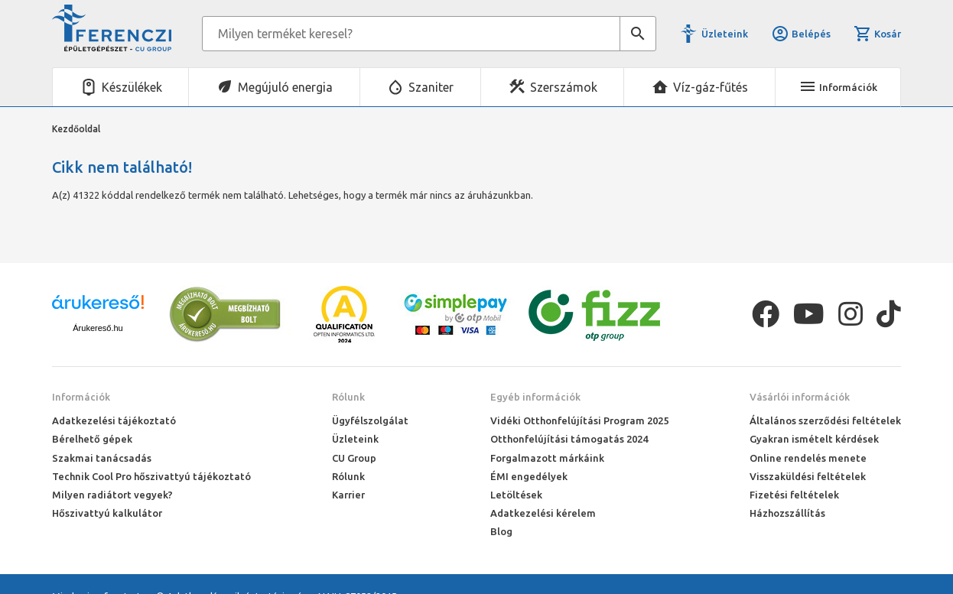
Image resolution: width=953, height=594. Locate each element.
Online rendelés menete (808, 458)
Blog (501, 531)
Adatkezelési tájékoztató (114, 420)
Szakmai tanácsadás (101, 458)
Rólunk (348, 396)
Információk (81, 396)
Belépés (801, 33)
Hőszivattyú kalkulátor (107, 513)
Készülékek (132, 87)
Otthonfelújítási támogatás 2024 (569, 438)
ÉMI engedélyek (529, 476)
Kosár (877, 33)
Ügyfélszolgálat (370, 420)
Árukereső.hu (97, 328)
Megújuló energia (285, 87)
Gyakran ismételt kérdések (814, 438)
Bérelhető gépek (92, 438)
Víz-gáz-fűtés (710, 87)
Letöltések (516, 494)
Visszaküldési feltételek (808, 476)
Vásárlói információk (800, 396)
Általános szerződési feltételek (825, 420)
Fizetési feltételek (794, 494)
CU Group (354, 458)
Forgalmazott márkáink (547, 458)
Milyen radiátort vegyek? (112, 494)
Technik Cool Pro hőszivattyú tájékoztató (151, 476)
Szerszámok (563, 87)
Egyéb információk (535, 396)
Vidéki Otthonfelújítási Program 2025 (579, 420)
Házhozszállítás (787, 513)
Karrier (348, 494)
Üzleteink (724, 33)
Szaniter (431, 87)
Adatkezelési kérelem (543, 513)
